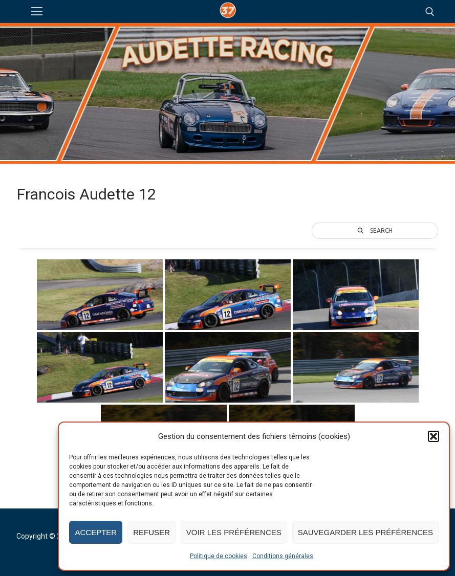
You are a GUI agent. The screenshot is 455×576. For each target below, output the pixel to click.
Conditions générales (282, 556)
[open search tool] (430, 11)
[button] (433, 436)
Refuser (151, 532)
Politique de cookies (218, 556)
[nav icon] (36, 12)
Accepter (96, 532)
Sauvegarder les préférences (365, 532)
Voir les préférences (233, 532)
